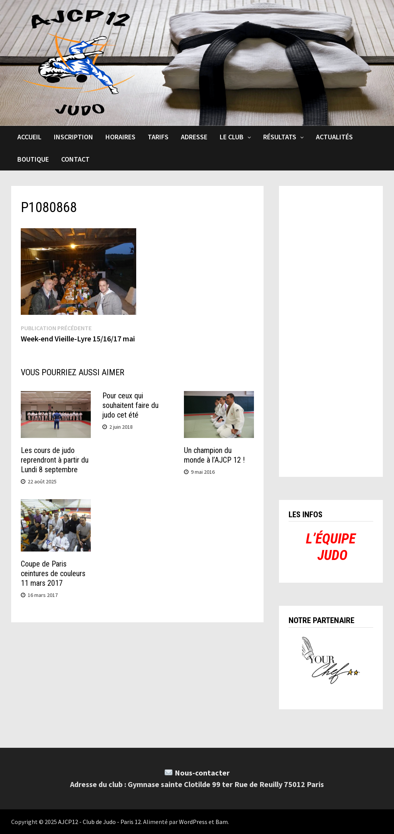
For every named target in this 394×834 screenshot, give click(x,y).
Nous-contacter (202, 772)
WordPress (193, 822)
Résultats (279, 136)
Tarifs (158, 136)
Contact (75, 159)
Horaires (120, 136)
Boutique (33, 159)
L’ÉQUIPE (331, 539)
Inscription (73, 136)
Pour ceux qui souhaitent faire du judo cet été (130, 405)
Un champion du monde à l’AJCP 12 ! (214, 455)
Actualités (334, 136)
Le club (232, 136)
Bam (221, 822)
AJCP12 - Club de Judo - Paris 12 (99, 822)
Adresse (194, 136)
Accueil (29, 136)
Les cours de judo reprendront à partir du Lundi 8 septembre (54, 460)
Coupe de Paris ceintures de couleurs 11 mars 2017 (53, 573)
